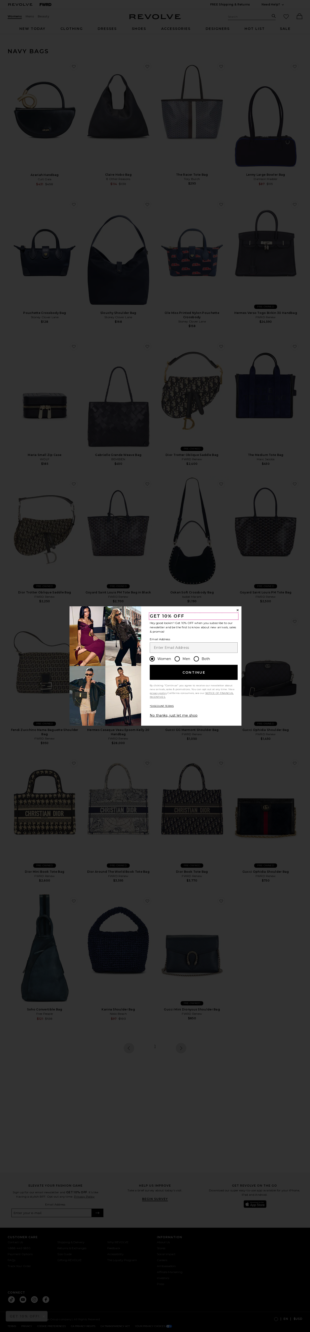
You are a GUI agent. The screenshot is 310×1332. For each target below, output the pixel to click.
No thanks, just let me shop (174, 715)
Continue (193, 672)
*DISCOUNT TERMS (162, 706)
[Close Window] (237, 610)
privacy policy (158, 693)
